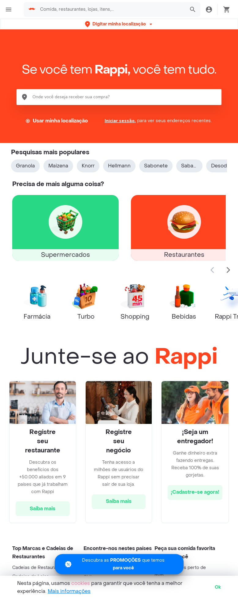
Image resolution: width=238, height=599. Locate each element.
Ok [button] (218, 587)
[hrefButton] (43, 508)
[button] (119, 24)
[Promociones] (119, 557)
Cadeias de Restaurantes (39, 568)
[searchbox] (110, 9)
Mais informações (69, 591)
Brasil (89, 568)
